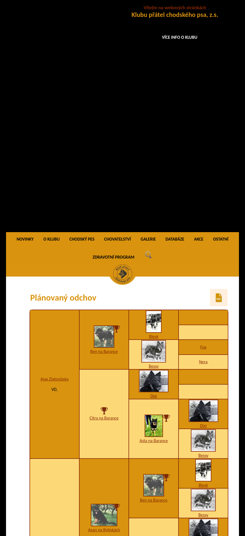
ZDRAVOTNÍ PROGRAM (114, 30)
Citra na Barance (104, 191)
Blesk (153, 109)
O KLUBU (51, 12)
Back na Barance (153, 391)
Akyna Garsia (54, 350)
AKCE (198, 12)
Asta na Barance (153, 213)
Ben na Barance (104, 124)
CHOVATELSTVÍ (117, 12)
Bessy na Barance (153, 451)
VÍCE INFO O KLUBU (179, 37)
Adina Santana (104, 409)
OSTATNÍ (220, 12)
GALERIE (148, 12)
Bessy (154, 139)
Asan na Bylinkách (104, 302)
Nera (203, 134)
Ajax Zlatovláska (54, 152)
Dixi (153, 169)
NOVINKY (25, 12)
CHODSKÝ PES (81, 12)
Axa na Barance (153, 320)
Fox (203, 120)
